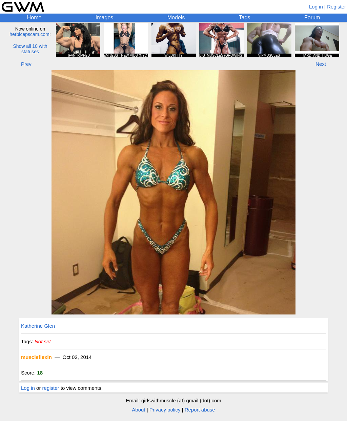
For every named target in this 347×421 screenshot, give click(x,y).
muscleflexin (36, 357)
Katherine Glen (38, 326)
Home (34, 17)
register (50, 388)
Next (320, 64)
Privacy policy (165, 410)
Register (336, 6)
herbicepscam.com (29, 34)
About (138, 410)
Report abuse (200, 410)
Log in (316, 6)
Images (104, 17)
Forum (312, 17)
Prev (26, 64)
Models (176, 17)
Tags (244, 17)
